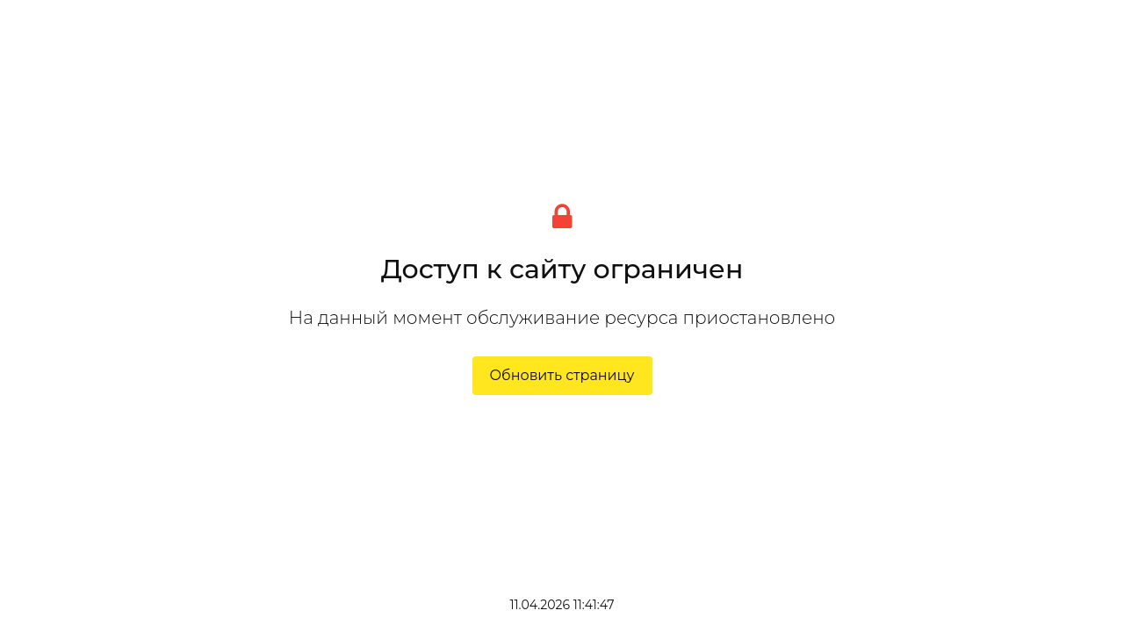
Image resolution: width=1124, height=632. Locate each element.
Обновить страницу (562, 375)
